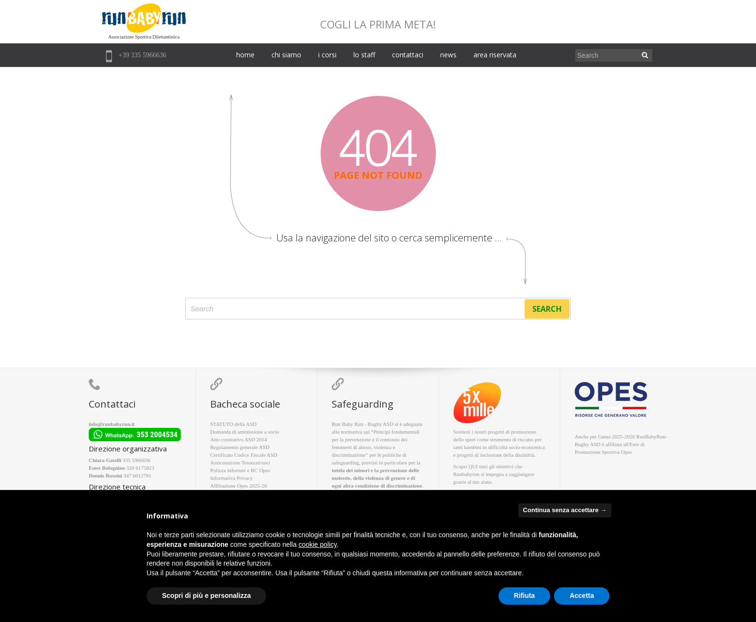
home (245, 54)
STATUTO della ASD (233, 424)
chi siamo (286, 54)
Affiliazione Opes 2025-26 (238, 486)
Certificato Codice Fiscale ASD (243, 455)
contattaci (407, 54)
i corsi (327, 54)
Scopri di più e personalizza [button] (206, 595)
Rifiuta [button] (524, 595)
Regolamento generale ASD (240, 447)
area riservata (494, 54)
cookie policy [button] (317, 544)
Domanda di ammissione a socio (244, 432)
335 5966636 (136, 460)
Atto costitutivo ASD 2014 (238, 439)
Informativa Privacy (231, 478)
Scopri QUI (465, 466)
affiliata (614, 444)
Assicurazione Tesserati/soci (240, 462)
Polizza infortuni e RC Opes (240, 470)
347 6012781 (137, 475)
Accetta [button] (581, 595)
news (448, 54)
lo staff (364, 54)
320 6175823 (140, 468)
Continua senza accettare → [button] (565, 510)
